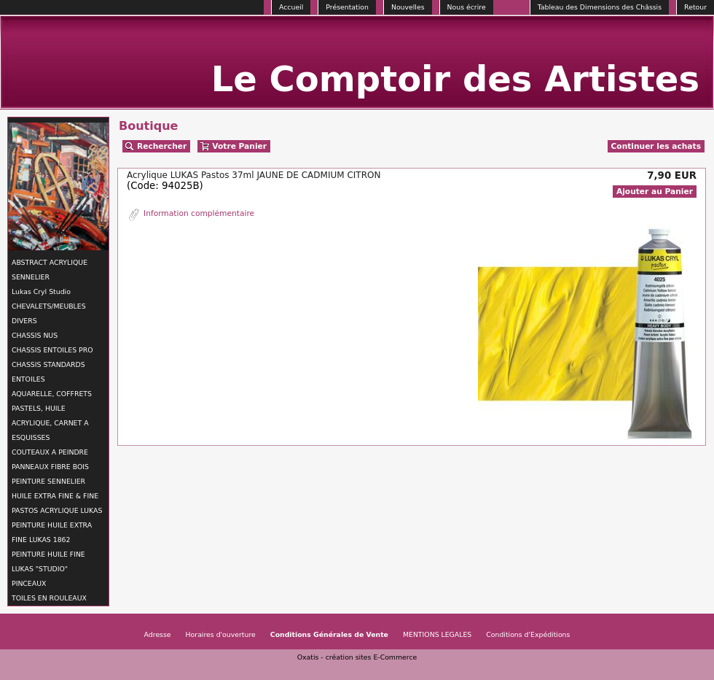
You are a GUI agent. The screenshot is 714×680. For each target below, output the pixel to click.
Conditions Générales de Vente (329, 634)
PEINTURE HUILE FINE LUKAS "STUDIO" (48, 561)
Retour (695, 7)
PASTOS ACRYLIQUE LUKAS (57, 510)
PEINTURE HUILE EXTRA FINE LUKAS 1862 (52, 532)
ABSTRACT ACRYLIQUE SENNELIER (49, 269)
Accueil (291, 7)
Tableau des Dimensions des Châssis (600, 7)
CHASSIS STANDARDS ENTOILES (48, 371)
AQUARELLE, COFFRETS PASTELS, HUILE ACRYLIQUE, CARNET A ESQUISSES (52, 415)
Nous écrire (466, 7)
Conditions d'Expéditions (528, 634)
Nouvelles (408, 7)
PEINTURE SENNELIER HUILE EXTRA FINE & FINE (55, 488)
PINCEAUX (29, 583)
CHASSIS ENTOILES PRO (52, 350)
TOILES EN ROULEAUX (49, 598)
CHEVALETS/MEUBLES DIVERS (49, 313)
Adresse (157, 634)
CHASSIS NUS (35, 335)
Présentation (347, 7)
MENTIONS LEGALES (437, 634)
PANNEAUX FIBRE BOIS (50, 467)
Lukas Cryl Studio (41, 291)
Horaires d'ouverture (221, 634)
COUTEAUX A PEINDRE (50, 452)
